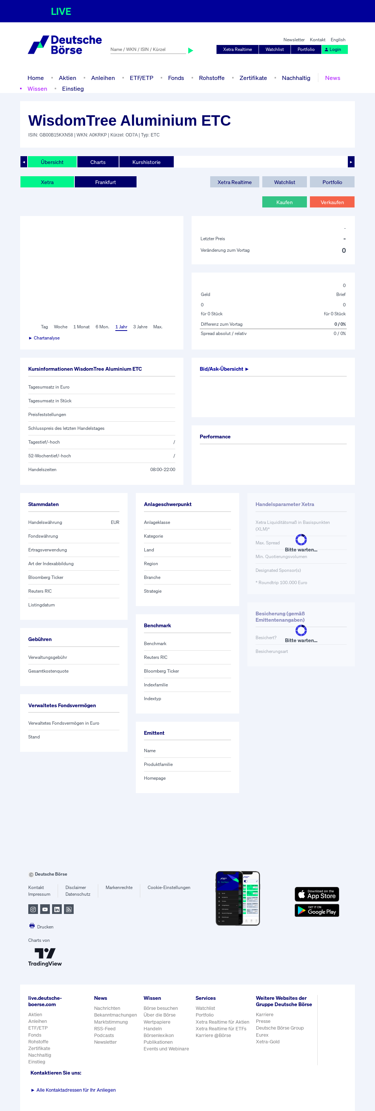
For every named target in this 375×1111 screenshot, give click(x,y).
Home (36, 78)
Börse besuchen (161, 1008)
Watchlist (275, 49)
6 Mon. (102, 326)
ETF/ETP (141, 78)
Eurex (262, 1035)
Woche (60, 326)
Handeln (153, 1028)
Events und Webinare (166, 1049)
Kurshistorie (146, 161)
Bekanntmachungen (115, 1015)
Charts (98, 161)
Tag (44, 326)
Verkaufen (332, 202)
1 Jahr (121, 326)
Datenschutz (77, 894)
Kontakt (318, 39)
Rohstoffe (212, 78)
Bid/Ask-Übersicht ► (225, 368)
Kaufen (284, 202)
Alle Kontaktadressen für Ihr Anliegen (73, 1090)
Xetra (47, 182)
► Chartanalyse (44, 338)
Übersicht (52, 161)
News (332, 78)
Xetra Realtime (237, 49)
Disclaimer (75, 887)
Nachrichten (107, 1008)
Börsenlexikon (159, 1035)
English (338, 39)
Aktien (67, 78)
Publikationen (158, 1042)
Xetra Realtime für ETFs (221, 1028)
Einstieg (73, 88)
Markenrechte (119, 887)
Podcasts (104, 1035)
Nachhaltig (296, 78)
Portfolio (306, 49)
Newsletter (294, 39)
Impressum (39, 894)
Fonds (176, 78)
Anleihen (103, 78)
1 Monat (81, 326)
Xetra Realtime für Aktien (222, 1022)
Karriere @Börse (213, 1035)
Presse (263, 1021)
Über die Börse (160, 1015)
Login (332, 49)
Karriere (264, 1014)
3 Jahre (140, 326)
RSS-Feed (105, 1028)
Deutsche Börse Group (280, 1028)
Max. (158, 326)
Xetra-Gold (268, 1041)
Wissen (37, 88)
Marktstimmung (111, 1022)
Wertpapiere (157, 1022)
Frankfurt (105, 182)
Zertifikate (253, 78)
